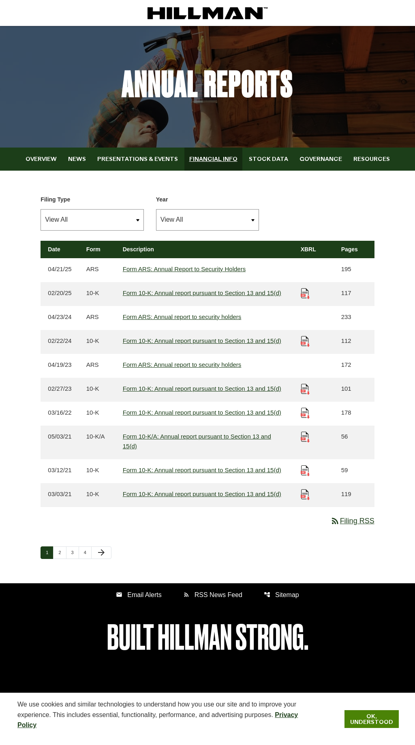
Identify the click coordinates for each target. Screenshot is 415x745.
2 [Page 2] (62, 552)
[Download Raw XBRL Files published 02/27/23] (305, 388)
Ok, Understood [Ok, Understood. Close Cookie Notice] (371, 719)
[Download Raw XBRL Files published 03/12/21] (305, 470)
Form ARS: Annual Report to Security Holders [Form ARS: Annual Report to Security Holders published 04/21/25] (184, 268)
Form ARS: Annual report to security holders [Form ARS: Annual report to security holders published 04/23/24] (182, 316)
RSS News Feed (212, 594)
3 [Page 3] (75, 552)
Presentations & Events (137, 159)
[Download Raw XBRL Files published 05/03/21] (305, 436)
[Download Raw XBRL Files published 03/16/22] (305, 412)
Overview (41, 159)
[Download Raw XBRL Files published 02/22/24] (305, 340)
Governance (320, 159)
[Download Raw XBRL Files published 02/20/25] (305, 292)
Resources (371, 159)
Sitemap (281, 594)
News (77, 159)
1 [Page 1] (49, 552)
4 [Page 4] (87, 552)
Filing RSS (352, 521)
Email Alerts (138, 594)
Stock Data (268, 159)
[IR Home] (207, 12)
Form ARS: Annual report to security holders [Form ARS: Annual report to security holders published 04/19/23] (182, 364)
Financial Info (213, 159)
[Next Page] (101, 552)
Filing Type (55, 199)
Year (162, 199)
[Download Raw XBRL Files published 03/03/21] (305, 493)
